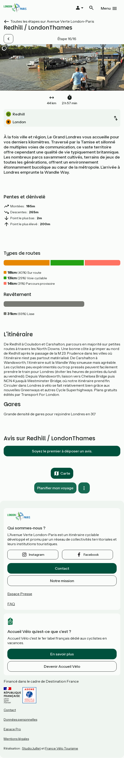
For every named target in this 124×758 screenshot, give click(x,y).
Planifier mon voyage (55, 488)
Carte (65, 473)
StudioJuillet (31, 748)
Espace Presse (19, 593)
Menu (106, 8)
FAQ (11, 604)
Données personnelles (20, 719)
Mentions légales (16, 739)
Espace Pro (12, 729)
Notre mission (62, 580)
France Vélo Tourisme (61, 748)
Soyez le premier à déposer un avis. (62, 451)
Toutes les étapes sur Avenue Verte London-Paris (52, 21)
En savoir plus (62, 654)
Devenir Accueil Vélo (62, 666)
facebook (91, 555)
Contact (62, 568)
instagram (36, 555)
